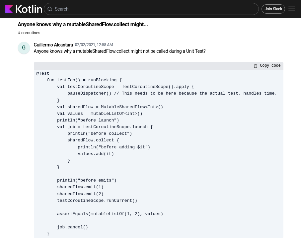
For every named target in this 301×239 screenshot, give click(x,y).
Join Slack (273, 9)
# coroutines (29, 32)
